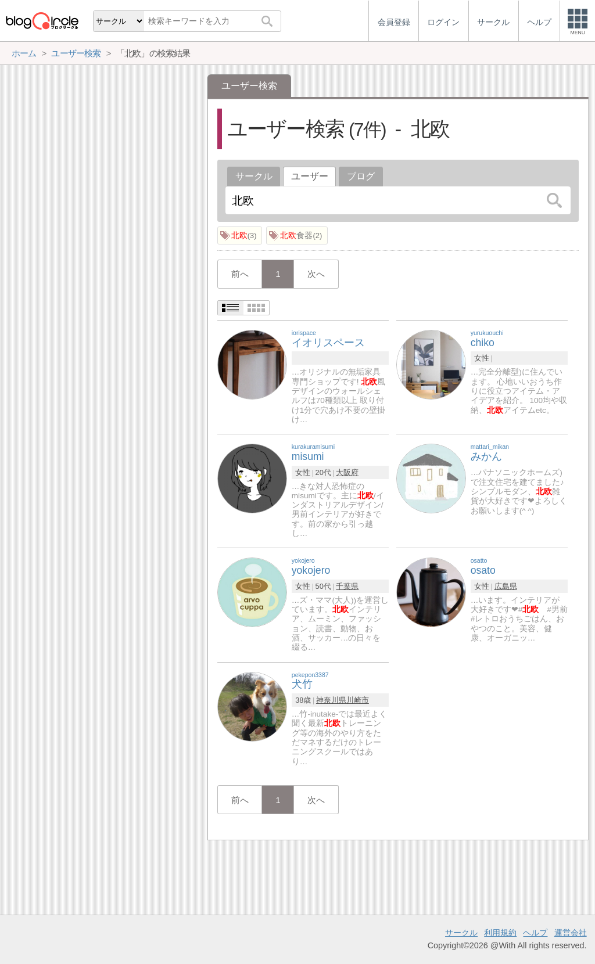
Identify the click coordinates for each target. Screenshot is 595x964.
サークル (254, 176)
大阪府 (347, 472)
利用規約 (500, 932)
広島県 (505, 586)
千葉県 (347, 586)
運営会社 (570, 932)
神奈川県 (331, 700)
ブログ (361, 176)
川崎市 (357, 700)
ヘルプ (535, 932)
